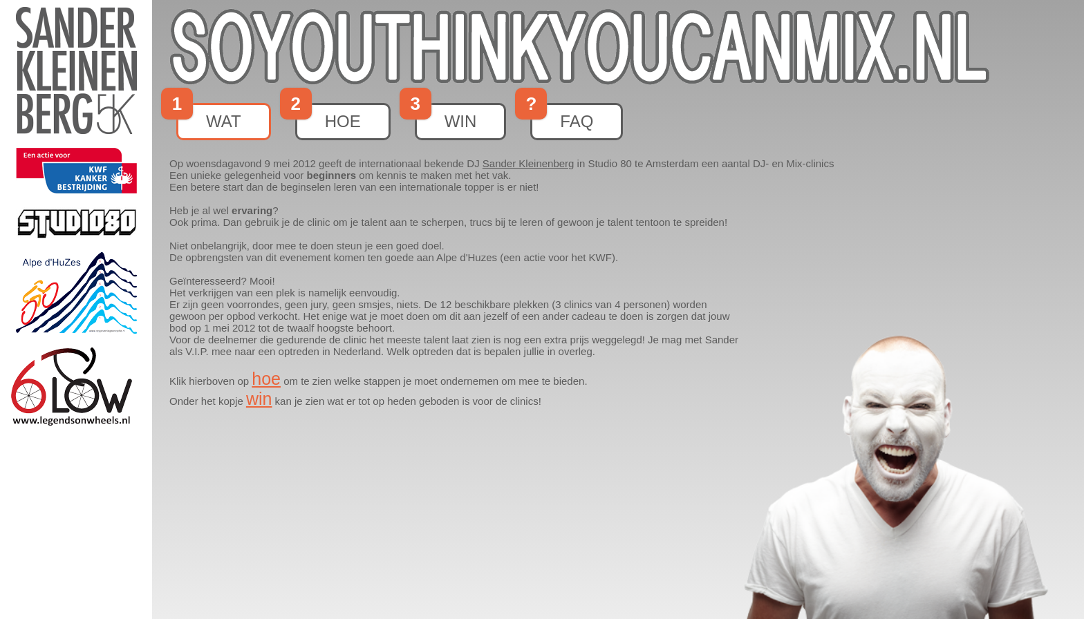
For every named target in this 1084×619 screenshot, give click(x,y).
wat (208, 117)
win (446, 117)
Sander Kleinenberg (528, 163)
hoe (328, 117)
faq (561, 117)
